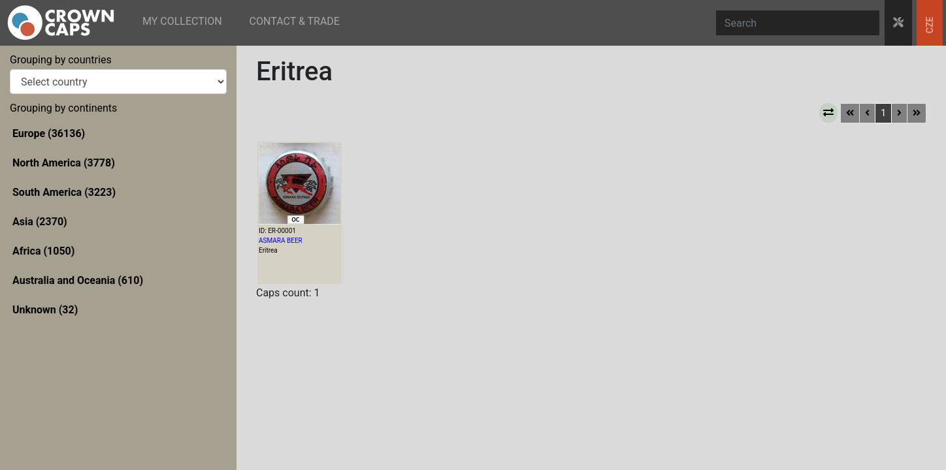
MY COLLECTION (182, 21)
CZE (929, 25)
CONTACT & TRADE (295, 21)
